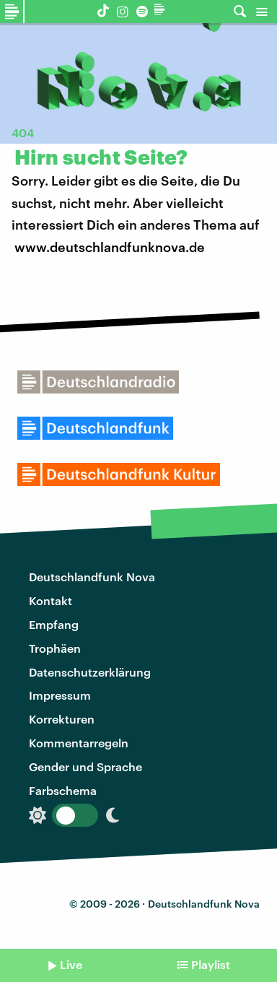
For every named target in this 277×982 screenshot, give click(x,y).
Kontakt (50, 600)
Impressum (60, 695)
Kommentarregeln (78, 742)
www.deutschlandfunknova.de (109, 247)
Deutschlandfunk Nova (92, 576)
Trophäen (55, 648)
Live (71, 964)
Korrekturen (61, 719)
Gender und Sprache (85, 766)
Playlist (210, 964)
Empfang (54, 624)
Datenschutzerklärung (90, 672)
